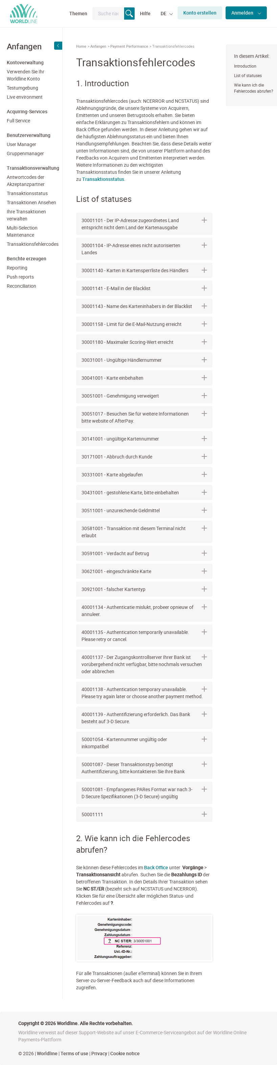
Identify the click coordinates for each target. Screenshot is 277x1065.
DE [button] (164, 13)
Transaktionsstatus (27, 193)
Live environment (25, 97)
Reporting (17, 267)
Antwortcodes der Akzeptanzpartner (26, 180)
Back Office (156, 867)
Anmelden (242, 12)
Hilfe (145, 13)
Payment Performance (129, 46)
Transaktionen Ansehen (31, 202)
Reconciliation (21, 286)
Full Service (18, 120)
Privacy (99, 1053)
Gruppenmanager (25, 153)
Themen (78, 13)
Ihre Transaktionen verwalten (26, 215)
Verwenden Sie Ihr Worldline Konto (25, 75)
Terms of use (74, 1053)
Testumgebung (22, 88)
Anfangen (98, 46)
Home (81, 46)
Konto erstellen (199, 12)
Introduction (245, 66)
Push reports (20, 277)
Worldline (47, 1053)
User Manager (21, 144)
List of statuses (248, 75)
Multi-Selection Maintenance (22, 231)
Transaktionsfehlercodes (32, 244)
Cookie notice (125, 1053)
